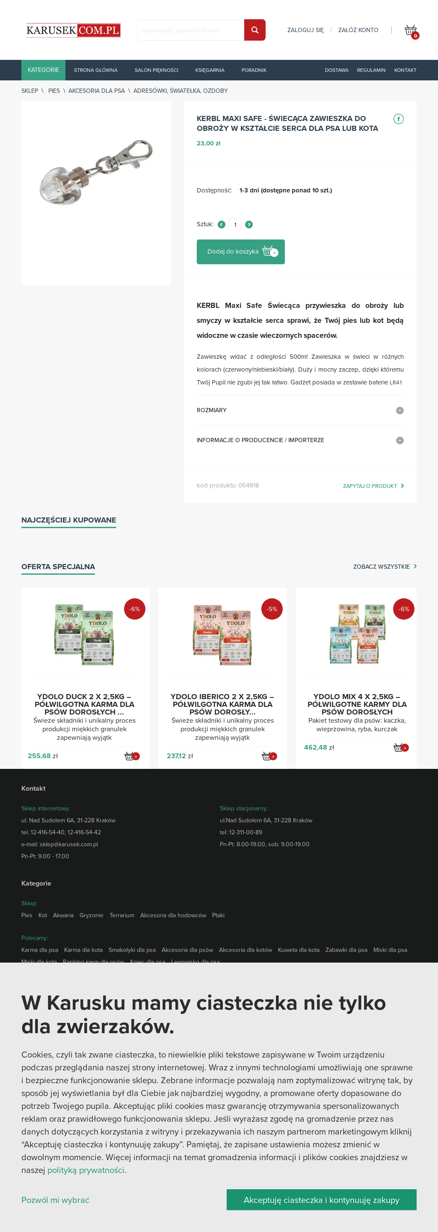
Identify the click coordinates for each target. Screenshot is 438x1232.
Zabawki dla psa (346, 949)
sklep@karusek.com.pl (69, 844)
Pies (54, 90)
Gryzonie (92, 915)
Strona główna (96, 70)
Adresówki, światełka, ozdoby (180, 90)
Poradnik (254, 70)
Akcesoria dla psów (187, 949)
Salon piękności (156, 70)
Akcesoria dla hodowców (173, 915)
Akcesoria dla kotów (245, 949)
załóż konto (358, 30)
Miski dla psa (390, 949)
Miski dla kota (39, 961)
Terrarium (122, 915)
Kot (42, 915)
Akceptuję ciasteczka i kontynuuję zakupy (322, 1200)
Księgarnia (210, 70)
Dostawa (337, 70)
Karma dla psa (39, 949)
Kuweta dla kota (299, 949)
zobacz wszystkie (381, 567)
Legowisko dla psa (195, 961)
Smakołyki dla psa (132, 949)
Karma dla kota (83, 949)
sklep (29, 90)
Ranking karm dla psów (93, 961)
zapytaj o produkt (370, 486)
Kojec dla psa (147, 961)
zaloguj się (305, 30)
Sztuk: (205, 224)
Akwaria (63, 915)
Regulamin (371, 70)
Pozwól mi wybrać (55, 1199)
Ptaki (218, 915)
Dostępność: (214, 190)
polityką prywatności (85, 1170)
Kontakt (405, 70)
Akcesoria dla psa (96, 90)
